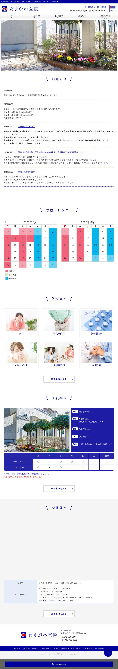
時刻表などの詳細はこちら (50, 600)
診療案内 (65, 649)
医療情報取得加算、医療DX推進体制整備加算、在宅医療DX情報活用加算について (52, 152)
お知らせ (26, 649)
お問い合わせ (98, 649)
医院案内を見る (59, 489)
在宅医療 (86, 649)
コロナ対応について (26, 127)
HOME (17, 649)
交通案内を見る (59, 614)
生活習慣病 (75, 649)
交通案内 (55, 649)
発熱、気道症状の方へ (27, 172)
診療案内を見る (59, 379)
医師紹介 (35, 649)
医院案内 (45, 649)
